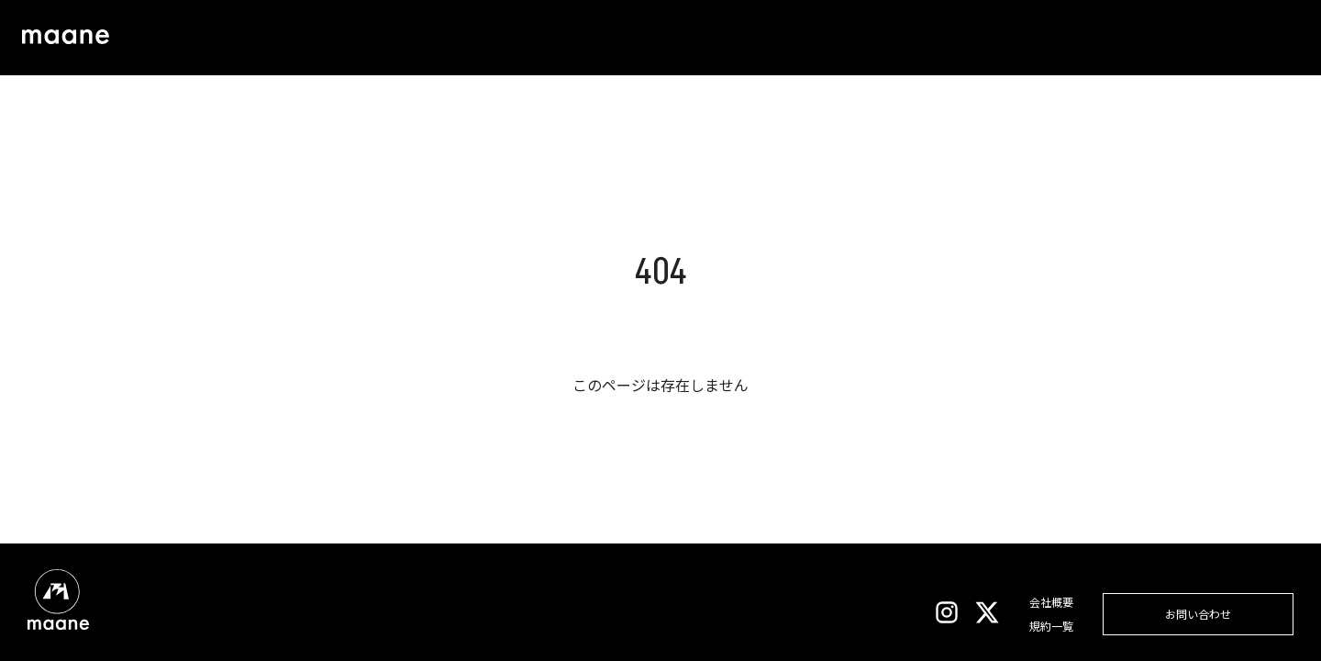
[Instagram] (947, 614)
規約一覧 (1051, 625)
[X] (987, 614)
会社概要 (1051, 602)
